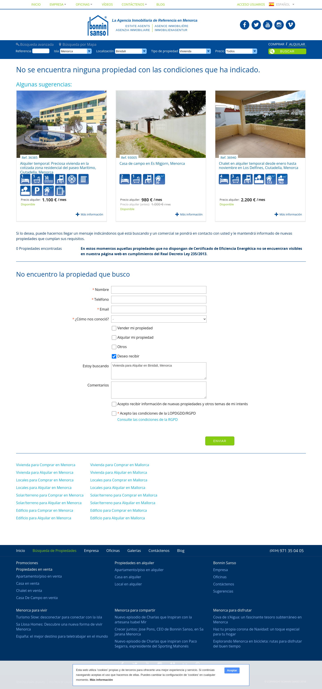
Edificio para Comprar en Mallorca (118, 510)
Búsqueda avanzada (37, 44)
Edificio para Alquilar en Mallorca (117, 518)
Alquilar (297, 44)
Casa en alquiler (128, 576)
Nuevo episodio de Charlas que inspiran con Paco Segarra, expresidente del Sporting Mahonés (156, 644)
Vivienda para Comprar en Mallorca (119, 464)
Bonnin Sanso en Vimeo (290, 24)
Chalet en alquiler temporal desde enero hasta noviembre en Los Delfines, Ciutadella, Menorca (258, 164)
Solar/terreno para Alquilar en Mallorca (122, 502)
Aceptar (232, 670)
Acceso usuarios (251, 4)
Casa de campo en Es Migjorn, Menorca (152, 162)
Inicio (36, 4)
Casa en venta (27, 583)
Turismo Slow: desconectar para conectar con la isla (59, 617)
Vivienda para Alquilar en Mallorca (118, 472)
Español (279, 4)
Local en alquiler (128, 584)
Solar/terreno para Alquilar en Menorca (49, 502)
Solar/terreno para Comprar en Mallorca (123, 495)
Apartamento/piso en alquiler (139, 569)
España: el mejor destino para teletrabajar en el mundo (62, 636)
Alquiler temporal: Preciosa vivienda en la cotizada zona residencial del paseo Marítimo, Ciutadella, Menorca (58, 165)
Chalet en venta (29, 590)
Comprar (276, 44)
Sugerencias (223, 591)
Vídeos (107, 4)
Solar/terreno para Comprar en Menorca (50, 495)
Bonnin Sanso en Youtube (267, 24)
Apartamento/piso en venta (39, 576)
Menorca (67, 51)
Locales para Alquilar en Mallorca (117, 487)
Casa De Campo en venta (37, 597)
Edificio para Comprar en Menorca (44, 510)
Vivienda (185, 51)
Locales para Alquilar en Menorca (44, 487)
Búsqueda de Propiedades (54, 550)
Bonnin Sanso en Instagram (279, 24)
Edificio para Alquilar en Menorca (43, 518)
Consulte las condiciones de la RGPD (147, 419)
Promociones (27, 562)
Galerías (134, 550)
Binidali (121, 51)
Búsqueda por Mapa (79, 44)
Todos (230, 51)
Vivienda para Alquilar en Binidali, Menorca (159, 370)
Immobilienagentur (171, 30)
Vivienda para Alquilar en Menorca (44, 472)
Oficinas (84, 4)
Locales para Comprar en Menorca (45, 480)
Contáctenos (134, 4)
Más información (92, 214)
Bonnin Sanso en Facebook (244, 24)
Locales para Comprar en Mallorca (118, 480)
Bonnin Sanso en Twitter (256, 24)
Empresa (58, 4)
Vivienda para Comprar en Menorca (45, 464)
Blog (161, 4)
